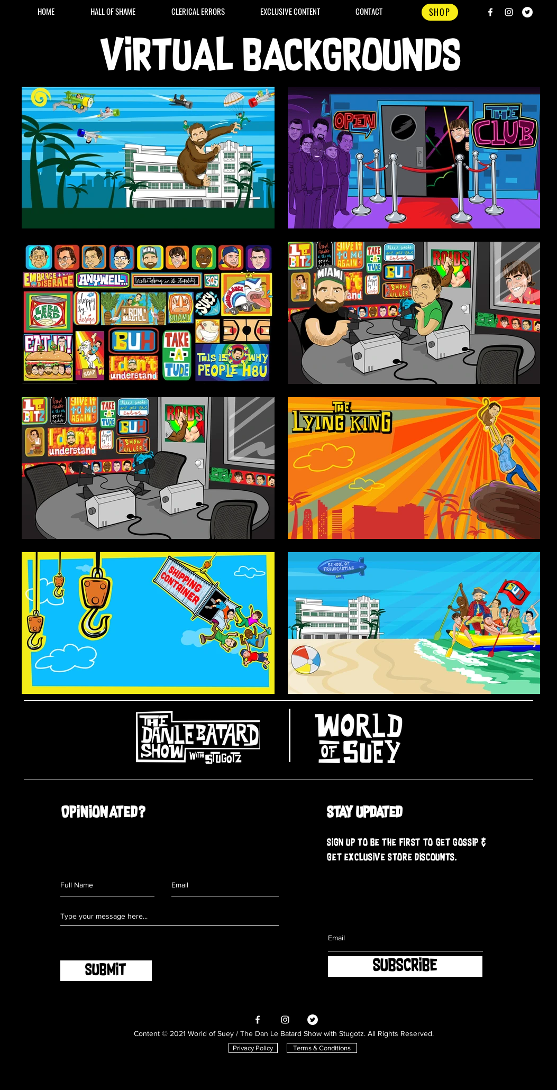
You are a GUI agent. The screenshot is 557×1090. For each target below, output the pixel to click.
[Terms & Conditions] (322, 1048)
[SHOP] (440, 12)
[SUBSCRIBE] (405, 966)
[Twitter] (527, 12)
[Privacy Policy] (253, 1048)
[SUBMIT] (106, 970)
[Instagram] (509, 12)
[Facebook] (490, 12)
